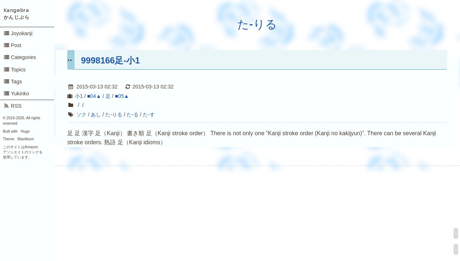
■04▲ (94, 96)
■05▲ (122, 96)
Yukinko (16, 93)
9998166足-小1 (110, 60)
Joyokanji (18, 33)
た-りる (257, 24)
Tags (12, 81)
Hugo (25, 131)
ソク (81, 114)
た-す (149, 114)
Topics (14, 69)
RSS (12, 106)
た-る (133, 114)
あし (96, 114)
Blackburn (26, 139)
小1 (79, 96)
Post (12, 45)
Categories (19, 57)
